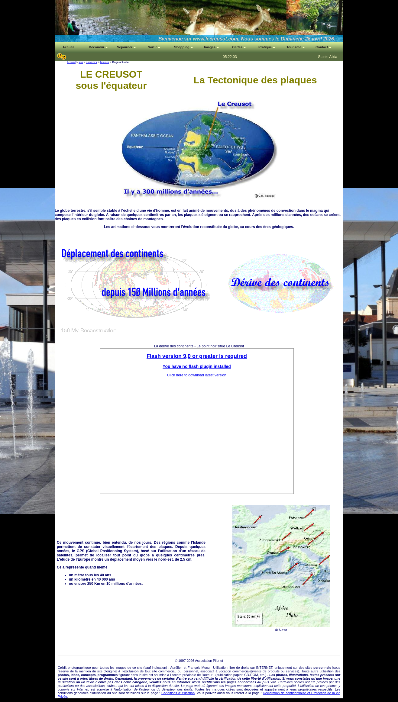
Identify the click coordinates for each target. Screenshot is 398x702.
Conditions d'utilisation (178, 693)
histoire (104, 62)
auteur (207, 675)
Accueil (71, 62)
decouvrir (91, 62)
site (81, 62)
